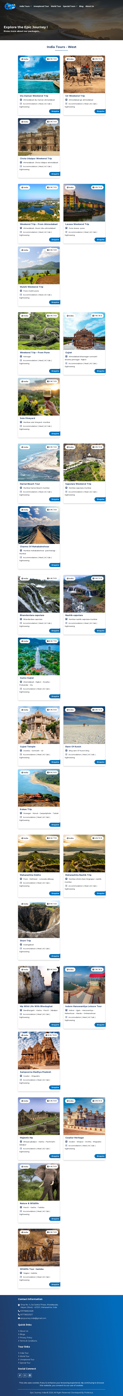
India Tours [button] (25, 6)
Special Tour (25, 1363)
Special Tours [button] (69, 6)
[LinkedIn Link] (30, 1375)
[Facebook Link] (20, 1375)
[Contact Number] (26, 1311)
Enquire (55, 111)
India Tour (24, 1353)
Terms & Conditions (28, 1341)
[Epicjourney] (10, 6)
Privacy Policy (26, 1337)
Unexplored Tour (41, 6)
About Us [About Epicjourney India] (89, 6)
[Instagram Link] (25, 1375)
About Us (24, 1331)
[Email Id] (33, 1318)
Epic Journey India (38, 1392)
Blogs (22, 1334)
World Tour (56, 6)
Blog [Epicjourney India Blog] (81, 6)
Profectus (88, 1392)
